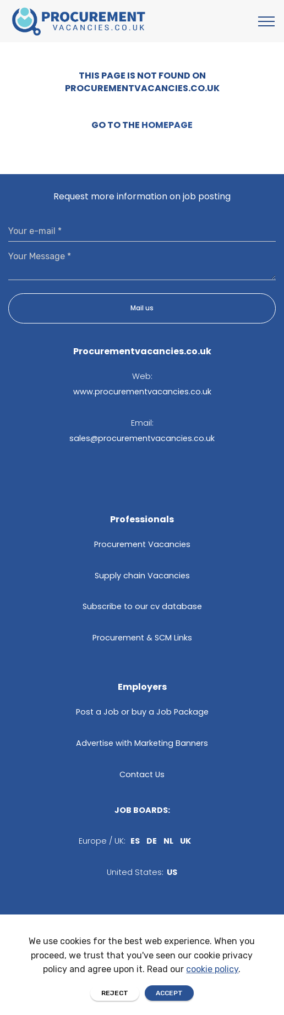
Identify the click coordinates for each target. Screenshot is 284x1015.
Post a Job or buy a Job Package (142, 711)
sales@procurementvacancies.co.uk (142, 438)
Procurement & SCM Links (142, 637)
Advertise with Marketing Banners (142, 743)
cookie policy (212, 999)
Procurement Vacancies (142, 544)
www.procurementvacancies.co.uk (142, 391)
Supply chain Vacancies (142, 575)
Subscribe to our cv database (142, 606)
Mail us (142, 308)
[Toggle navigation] (266, 21)
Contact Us (142, 774)
